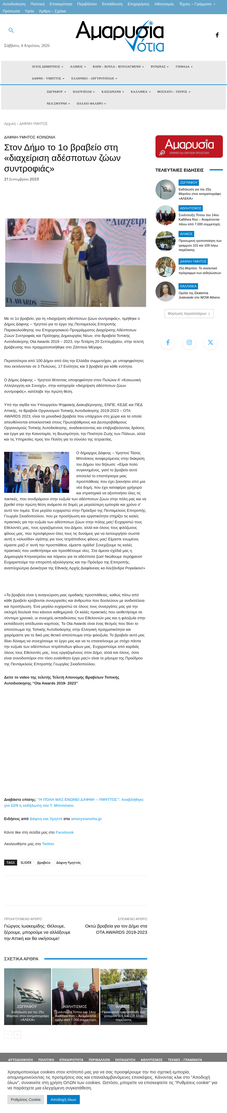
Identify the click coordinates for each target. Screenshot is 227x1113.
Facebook (65, 832)
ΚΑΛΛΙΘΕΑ (188, 286)
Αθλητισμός (75, 1006)
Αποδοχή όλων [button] (63, 1099)
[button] (11, 31)
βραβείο (43, 862)
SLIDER (26, 862)
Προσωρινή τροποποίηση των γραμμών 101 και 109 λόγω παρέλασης (123, 1015)
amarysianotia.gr (86, 819)
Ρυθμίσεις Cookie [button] (25, 1099)
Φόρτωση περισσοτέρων (189, 314)
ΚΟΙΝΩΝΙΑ (46, 137)
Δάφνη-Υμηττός (68, 862)
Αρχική (10, 123)
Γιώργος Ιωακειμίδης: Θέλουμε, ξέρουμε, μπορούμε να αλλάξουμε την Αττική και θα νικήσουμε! (37, 932)
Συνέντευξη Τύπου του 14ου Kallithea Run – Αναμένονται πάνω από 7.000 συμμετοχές (75, 1015)
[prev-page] (8, 1035)
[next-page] (17, 1035)
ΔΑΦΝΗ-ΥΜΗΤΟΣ (34, 123)
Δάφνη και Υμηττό (46, 819)
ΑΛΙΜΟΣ (123, 1006)
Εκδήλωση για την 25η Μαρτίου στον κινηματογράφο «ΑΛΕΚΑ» (28, 1015)
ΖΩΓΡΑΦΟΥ (27, 1006)
